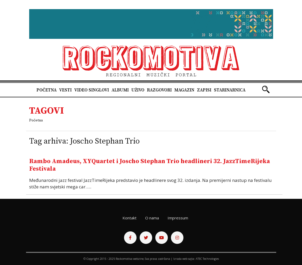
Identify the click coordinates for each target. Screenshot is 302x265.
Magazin (184, 90)
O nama (152, 217)
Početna (46, 90)
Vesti (65, 90)
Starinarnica (229, 90)
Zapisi (204, 90)
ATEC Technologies (207, 259)
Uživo (137, 90)
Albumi (120, 90)
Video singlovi (91, 90)
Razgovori (159, 90)
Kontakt (129, 217)
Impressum (178, 217)
